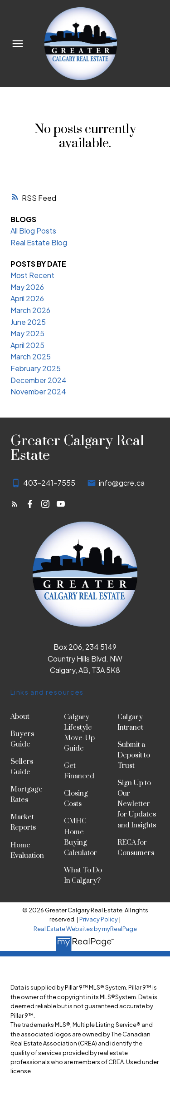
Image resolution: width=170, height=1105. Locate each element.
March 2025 (30, 356)
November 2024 (38, 391)
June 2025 (28, 322)
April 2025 (27, 345)
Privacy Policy (98, 919)
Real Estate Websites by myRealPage (85, 928)
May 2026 (27, 287)
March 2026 (30, 310)
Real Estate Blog (38, 242)
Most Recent (32, 275)
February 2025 (35, 368)
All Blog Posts (33, 230)
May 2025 (27, 333)
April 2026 (27, 298)
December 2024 (38, 380)
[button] (14, 504)
